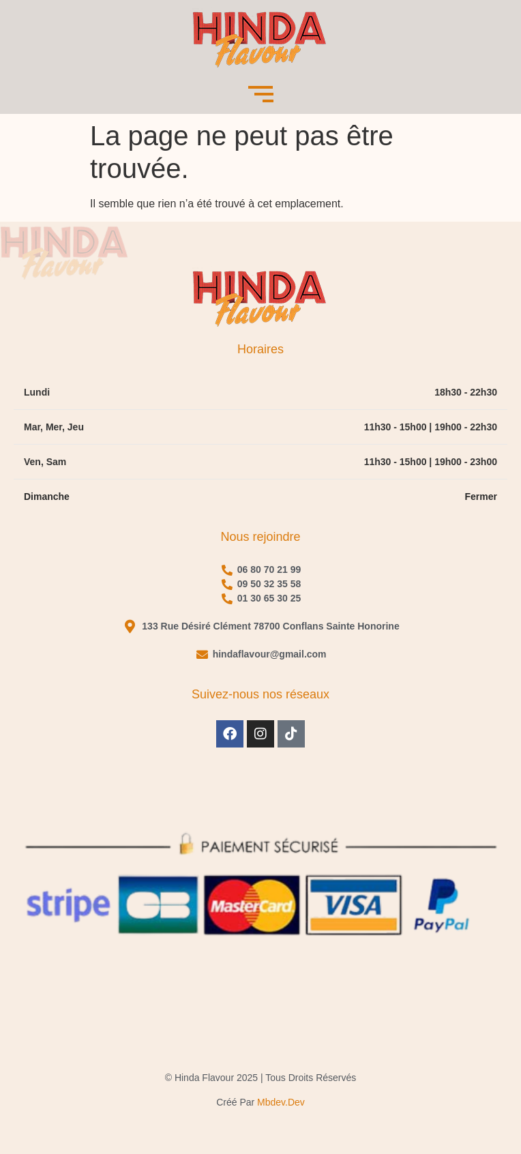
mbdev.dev (281, 1102)
